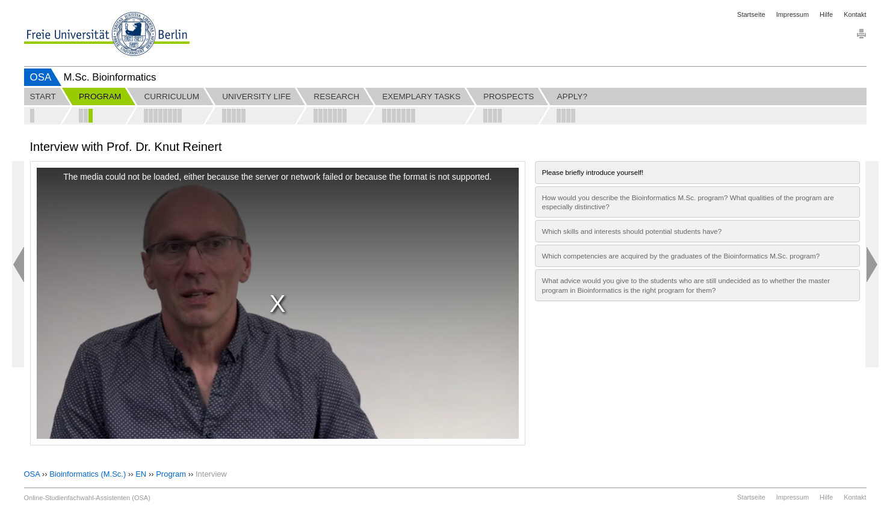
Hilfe (826, 14)
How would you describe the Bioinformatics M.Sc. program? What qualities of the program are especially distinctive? (687, 202)
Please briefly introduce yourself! (592, 172)
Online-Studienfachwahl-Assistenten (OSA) (87, 497)
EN (140, 474)
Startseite (751, 14)
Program (171, 474)
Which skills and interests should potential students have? (632, 231)
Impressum (792, 14)
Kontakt (855, 14)
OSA (41, 77)
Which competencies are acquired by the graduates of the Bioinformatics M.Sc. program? (681, 256)
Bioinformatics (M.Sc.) (87, 474)
